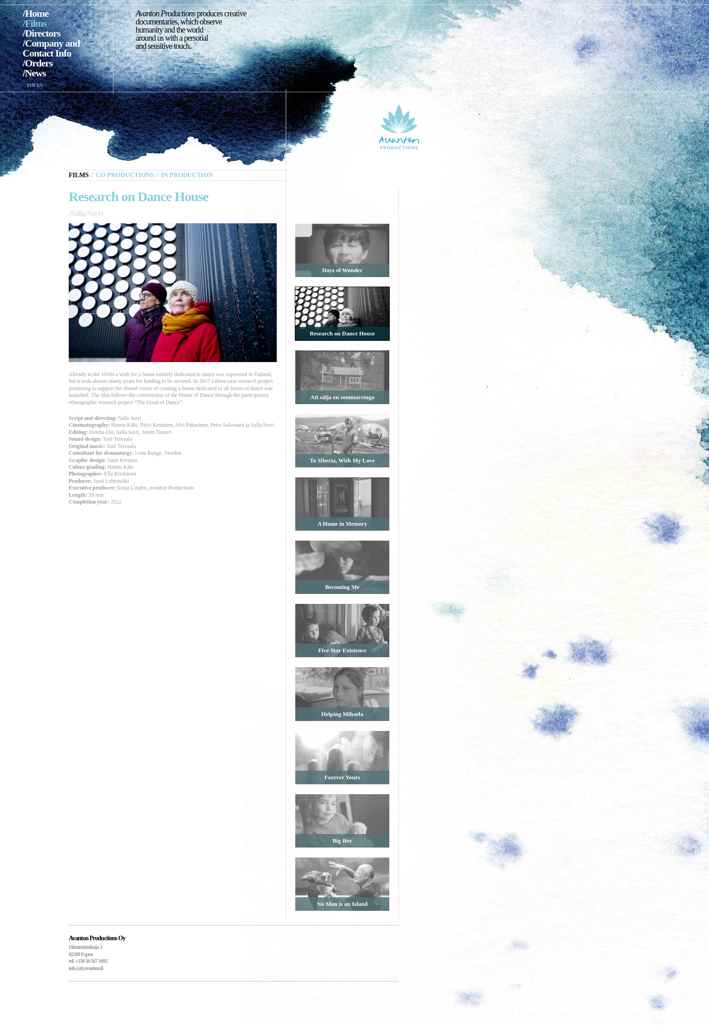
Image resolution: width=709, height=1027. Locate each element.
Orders (38, 63)
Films (36, 23)
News (35, 73)
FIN (31, 85)
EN (39, 85)
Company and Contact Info (51, 48)
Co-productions (125, 175)
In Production (187, 175)
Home (36, 13)
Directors (43, 33)
